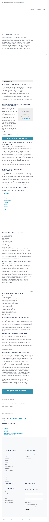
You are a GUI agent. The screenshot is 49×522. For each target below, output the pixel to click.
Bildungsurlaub (8, 493)
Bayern (6, 454)
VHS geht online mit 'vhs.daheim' (9, 411)
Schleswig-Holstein (8, 479)
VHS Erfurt (27, 456)
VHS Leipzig (27, 452)
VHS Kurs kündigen (9, 500)
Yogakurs (6, 202)
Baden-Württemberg (9, 452)
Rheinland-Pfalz (8, 472)
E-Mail (27, 491)
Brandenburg (7, 458)
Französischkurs (7, 200)
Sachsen (6, 475)
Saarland (6, 474)
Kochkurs (6, 209)
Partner (6, 496)
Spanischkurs (7, 196)
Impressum (19, 519)
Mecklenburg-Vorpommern (10, 466)
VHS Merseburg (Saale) (30, 454)
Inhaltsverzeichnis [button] (7, 81)
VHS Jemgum (28, 458)
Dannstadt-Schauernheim (9, 434)
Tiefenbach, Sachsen (8, 427)
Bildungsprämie (8, 494)
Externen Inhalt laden (25, 118)
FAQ (44, 9)
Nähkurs (5, 208)
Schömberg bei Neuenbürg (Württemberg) (13, 433)
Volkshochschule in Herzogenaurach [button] (10, 134)
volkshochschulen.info (11, 519)
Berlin (6, 456)
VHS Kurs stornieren (9, 502)
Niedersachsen (8, 468)
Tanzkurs (6, 204)
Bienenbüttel (6, 430)
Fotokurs (6, 206)
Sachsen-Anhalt (8, 477)
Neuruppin (6, 428)
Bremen (6, 460)
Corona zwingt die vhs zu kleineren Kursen (11, 396)
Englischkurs (6, 195)
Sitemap (30, 519)
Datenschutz (28, 502)
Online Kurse (38, 9)
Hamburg (6, 462)
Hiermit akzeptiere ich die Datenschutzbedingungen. (32, 505)
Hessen (6, 464)
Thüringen (7, 481)
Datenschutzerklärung (26, 116)
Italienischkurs (7, 198)
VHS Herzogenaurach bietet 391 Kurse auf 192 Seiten (14, 403)
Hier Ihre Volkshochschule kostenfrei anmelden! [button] (14, 391)
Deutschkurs (6, 193)
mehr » (23, 2)
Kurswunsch (28, 497)
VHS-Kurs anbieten (8, 498)
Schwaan (6, 431)
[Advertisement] (24, 22)
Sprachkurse (32, 9)
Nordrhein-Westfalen (9, 470)
